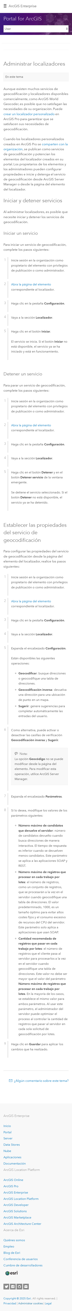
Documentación (14, 1163)
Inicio (7, 1126)
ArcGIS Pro (10, 1186)
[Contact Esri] (26, 1286)
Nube (7, 1151)
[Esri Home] (11, 1273)
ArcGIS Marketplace (17, 1217)
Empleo (8, 1246)
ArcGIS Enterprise (22, 6)
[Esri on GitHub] (19, 1286)
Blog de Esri (11, 1253)
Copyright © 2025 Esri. (17, 1298)
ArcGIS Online (13, 1180)
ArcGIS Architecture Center (22, 1224)
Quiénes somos (14, 1240)
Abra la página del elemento (31, 284)
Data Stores (11, 1144)
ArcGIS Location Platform (21, 1199)
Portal (7, 1132)
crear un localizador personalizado (29, 114)
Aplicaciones (12, 1157)
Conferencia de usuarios (20, 1259)
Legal (48, 1303)
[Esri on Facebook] (13, 1286)
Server (7, 1138)
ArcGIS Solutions (15, 1211)
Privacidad (9, 1303)
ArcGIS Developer (16, 1205)
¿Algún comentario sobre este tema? (41, 1081)
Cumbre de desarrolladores (22, 1265)
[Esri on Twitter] (6, 1286)
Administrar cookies (30, 1303)
